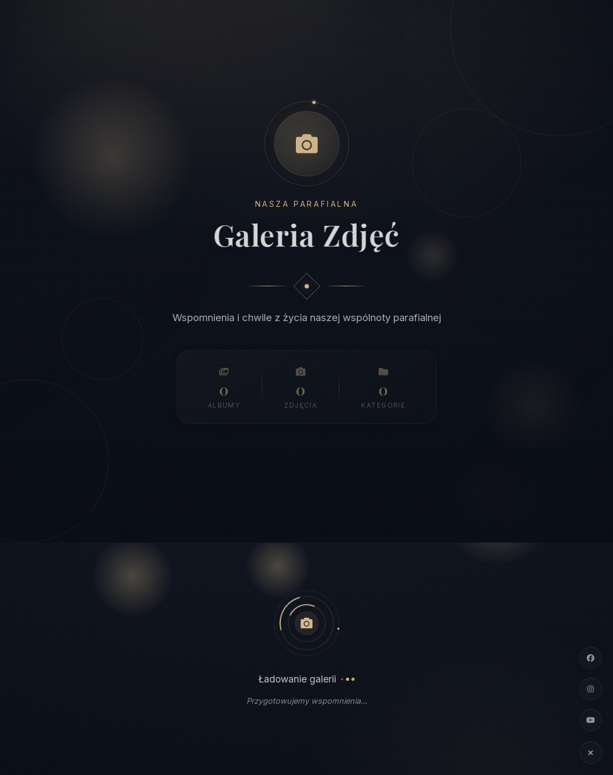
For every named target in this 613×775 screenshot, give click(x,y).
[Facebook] (590, 658)
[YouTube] (590, 720)
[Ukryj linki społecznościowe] (590, 752)
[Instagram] (590, 689)
